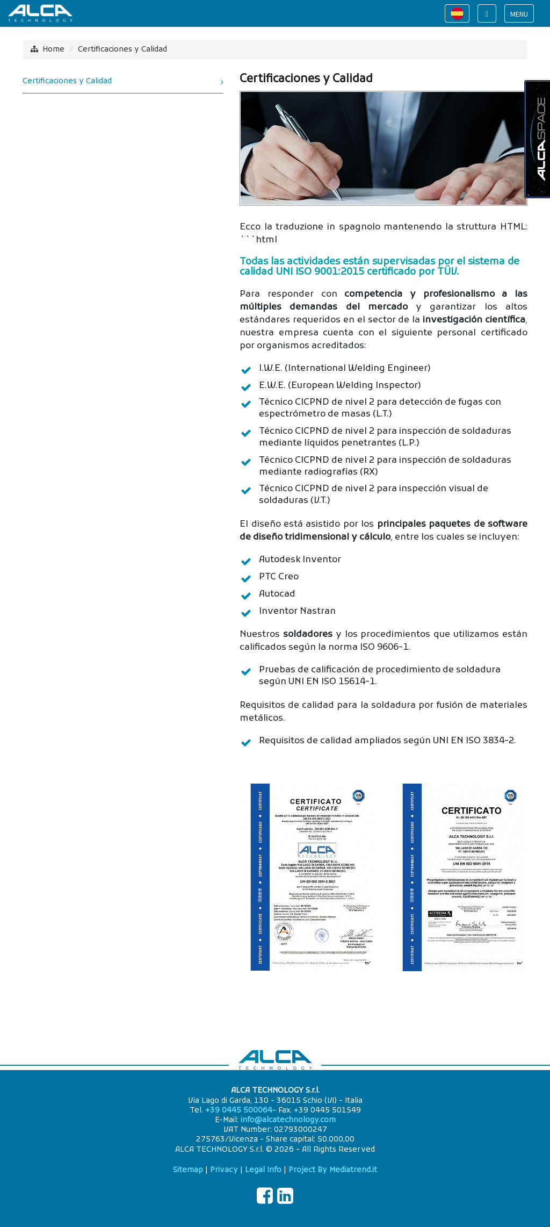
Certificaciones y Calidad (122, 50)
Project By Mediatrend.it (332, 1170)
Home (53, 50)
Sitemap (188, 1170)
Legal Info (263, 1170)
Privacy (224, 1170)
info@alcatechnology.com (288, 1120)
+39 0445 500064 (238, 1111)
